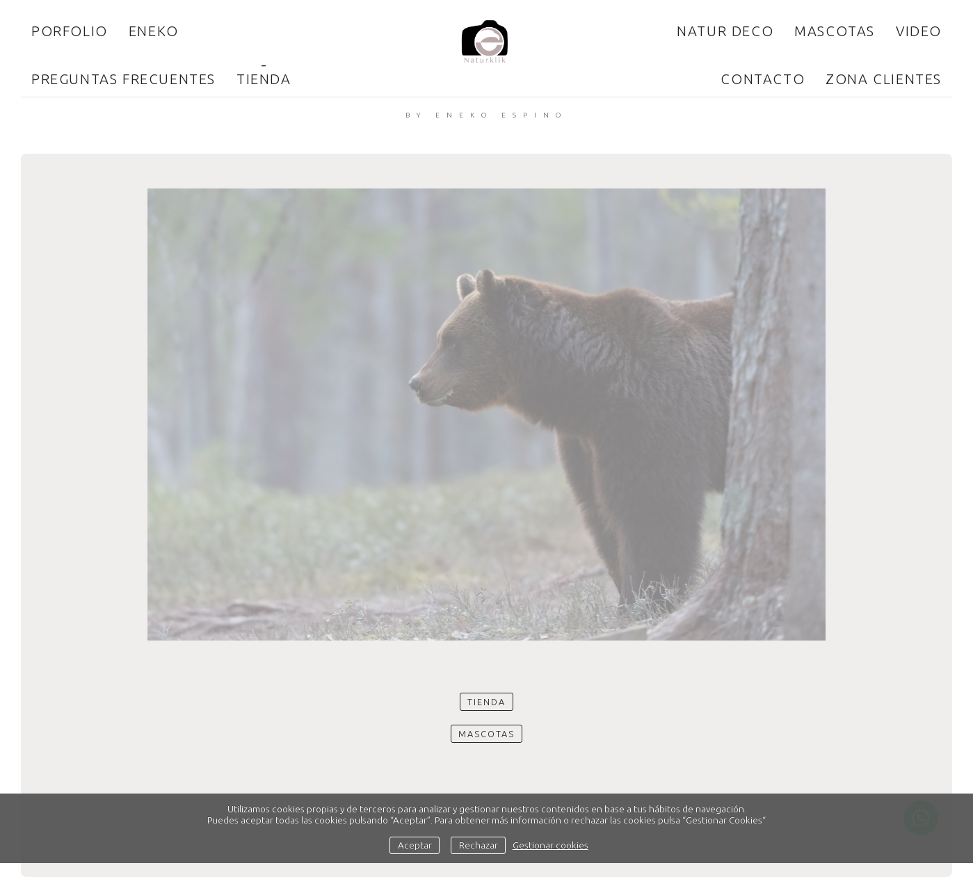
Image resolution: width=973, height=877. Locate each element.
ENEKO (154, 31)
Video (919, 31)
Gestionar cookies (550, 845)
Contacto (763, 79)
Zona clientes (884, 79)
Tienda (263, 79)
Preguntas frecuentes (123, 79)
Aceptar (415, 845)
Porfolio (69, 31)
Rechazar (478, 845)
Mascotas (834, 31)
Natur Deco (725, 31)
